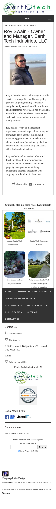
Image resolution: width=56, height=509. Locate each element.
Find (28, 439)
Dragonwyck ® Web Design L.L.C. (40, 482)
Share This (19, 184)
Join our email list (16, 362)
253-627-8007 (13, 333)
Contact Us (36, 184)
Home (8, 355)
